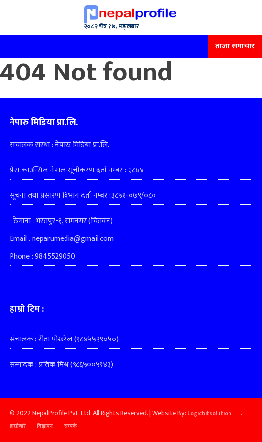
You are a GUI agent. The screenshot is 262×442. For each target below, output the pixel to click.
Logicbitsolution (209, 414)
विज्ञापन (45, 426)
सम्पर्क (70, 426)
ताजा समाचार (235, 46)
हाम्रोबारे (18, 426)
